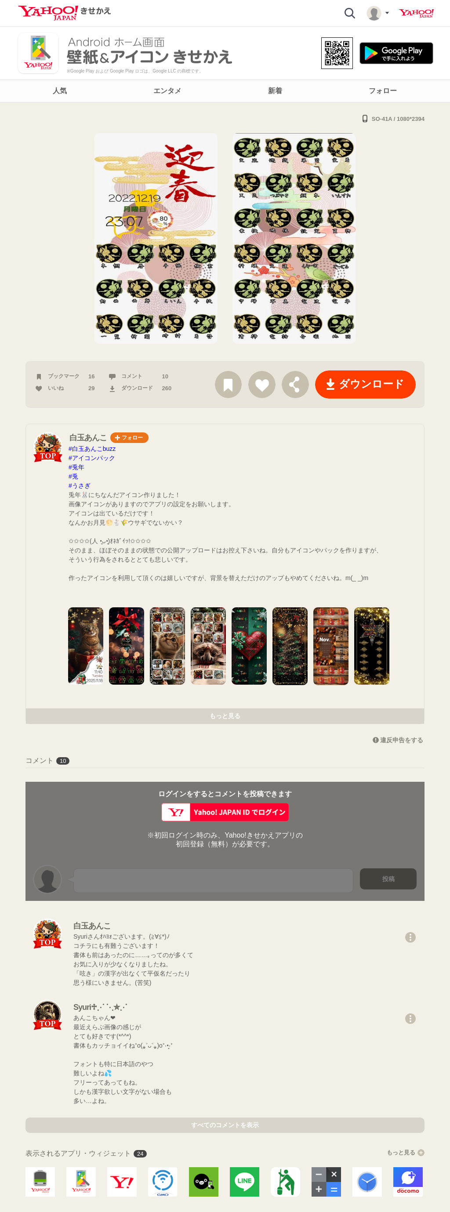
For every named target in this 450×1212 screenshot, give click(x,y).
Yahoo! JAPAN (416, 13)
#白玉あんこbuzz (92, 448)
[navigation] (225, 91)
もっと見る (225, 715)
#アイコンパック (92, 457)
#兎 (73, 476)
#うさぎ (80, 485)
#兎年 (76, 467)
